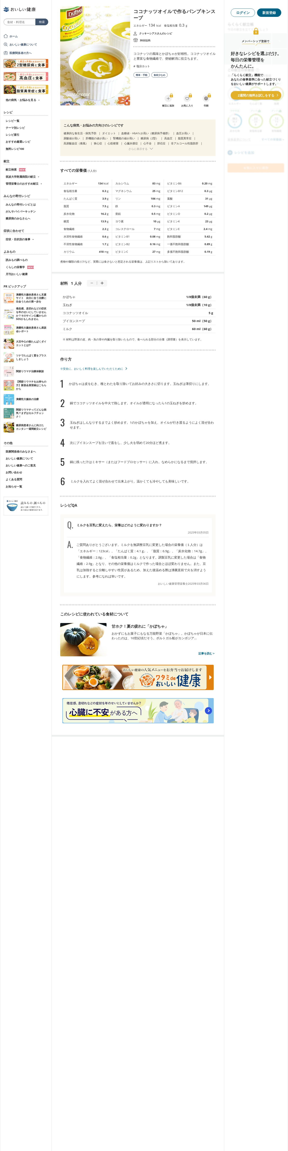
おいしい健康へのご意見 (21, 465)
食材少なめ (159, 75)
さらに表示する (138, 149)
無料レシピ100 (15, 149)
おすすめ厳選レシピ (18, 142)
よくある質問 (14, 479)
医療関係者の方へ (20, 53)
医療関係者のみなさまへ (21, 451)
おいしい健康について (23, 44)
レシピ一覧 (12, 121)
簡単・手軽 (141, 75)
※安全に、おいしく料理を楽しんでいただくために (91, 369)
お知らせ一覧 (14, 486)
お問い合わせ (14, 472)
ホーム (13, 36)
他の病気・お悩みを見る (21, 100)
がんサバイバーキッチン (21, 211)
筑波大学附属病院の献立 (21, 177)
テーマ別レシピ (15, 128)
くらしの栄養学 (20, 267)
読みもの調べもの (17, 260)
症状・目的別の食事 (18, 239)
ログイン (243, 12)
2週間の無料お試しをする (256, 95)
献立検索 (16, 169)
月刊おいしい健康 (17, 274)
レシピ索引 (12, 135)
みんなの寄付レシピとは (21, 204)
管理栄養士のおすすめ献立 (22, 183)
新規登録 (269, 12)
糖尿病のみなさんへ (18, 218)
